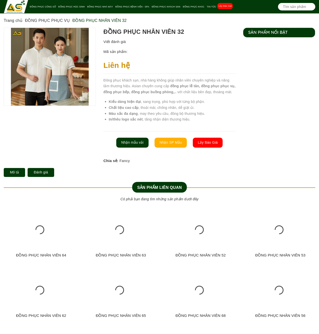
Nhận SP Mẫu (171, 142)
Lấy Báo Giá (225, 6)
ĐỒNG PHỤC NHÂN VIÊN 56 (280, 315)
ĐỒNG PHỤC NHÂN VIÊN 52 (200, 255)
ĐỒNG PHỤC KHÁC (193, 6)
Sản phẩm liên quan (159, 187)
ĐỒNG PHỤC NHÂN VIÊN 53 (280, 255)
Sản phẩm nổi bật (268, 32)
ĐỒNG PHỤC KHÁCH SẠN (166, 6)
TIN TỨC (211, 6)
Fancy (125, 161)
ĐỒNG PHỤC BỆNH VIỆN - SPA (132, 6)
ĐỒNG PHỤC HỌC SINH (71, 6)
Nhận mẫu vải (132, 142)
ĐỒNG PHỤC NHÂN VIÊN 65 (121, 315)
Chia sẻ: (110, 161)
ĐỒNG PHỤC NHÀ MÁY (100, 6)
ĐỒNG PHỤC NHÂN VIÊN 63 (121, 255)
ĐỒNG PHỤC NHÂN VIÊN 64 (41, 255)
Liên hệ (116, 65)
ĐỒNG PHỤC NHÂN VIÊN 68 (200, 315)
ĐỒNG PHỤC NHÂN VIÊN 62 (41, 315)
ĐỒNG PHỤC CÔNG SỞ (43, 6)
